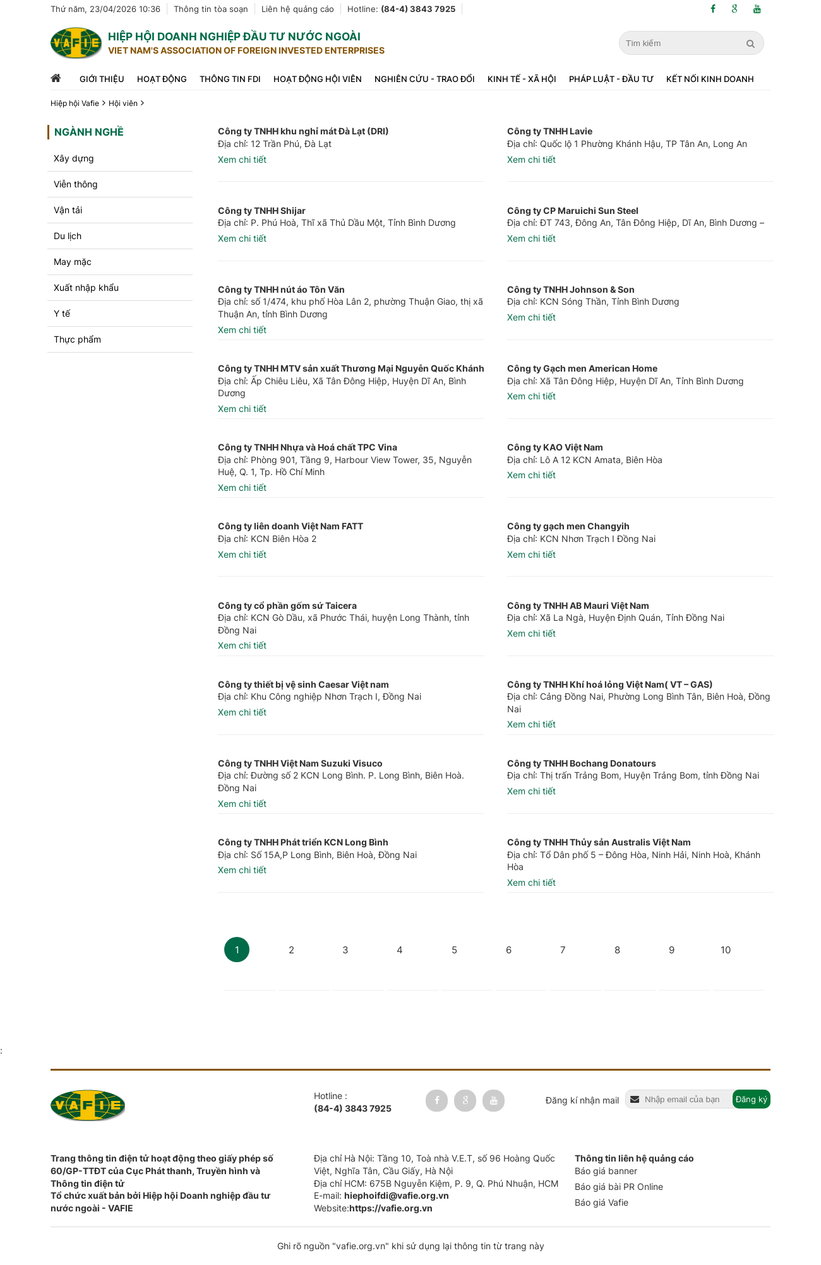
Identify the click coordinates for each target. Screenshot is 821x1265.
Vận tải (68, 209)
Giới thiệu (102, 79)
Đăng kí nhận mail (582, 1100)
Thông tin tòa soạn (211, 9)
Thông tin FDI (230, 79)
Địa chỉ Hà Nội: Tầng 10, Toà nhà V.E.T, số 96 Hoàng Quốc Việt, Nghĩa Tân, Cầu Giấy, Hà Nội (434, 1164)
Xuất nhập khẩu (86, 287)
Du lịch (67, 235)
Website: (373, 1208)
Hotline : (353, 1102)
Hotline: (401, 9)
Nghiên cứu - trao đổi (425, 79)
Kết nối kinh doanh (710, 79)
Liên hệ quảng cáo (297, 9)
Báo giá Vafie (601, 1202)
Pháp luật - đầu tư (611, 79)
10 (726, 950)
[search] (752, 43)
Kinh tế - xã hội (522, 79)
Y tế (62, 313)
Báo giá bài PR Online (619, 1186)
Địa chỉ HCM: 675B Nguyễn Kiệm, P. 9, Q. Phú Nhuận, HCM (436, 1183)
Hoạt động (162, 79)
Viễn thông (76, 184)
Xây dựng (74, 158)
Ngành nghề (89, 132)
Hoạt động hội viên (317, 79)
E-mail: (381, 1195)
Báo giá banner (606, 1170)
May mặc (73, 261)
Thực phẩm (77, 339)
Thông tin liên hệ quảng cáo (634, 1158)
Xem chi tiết (242, 159)
